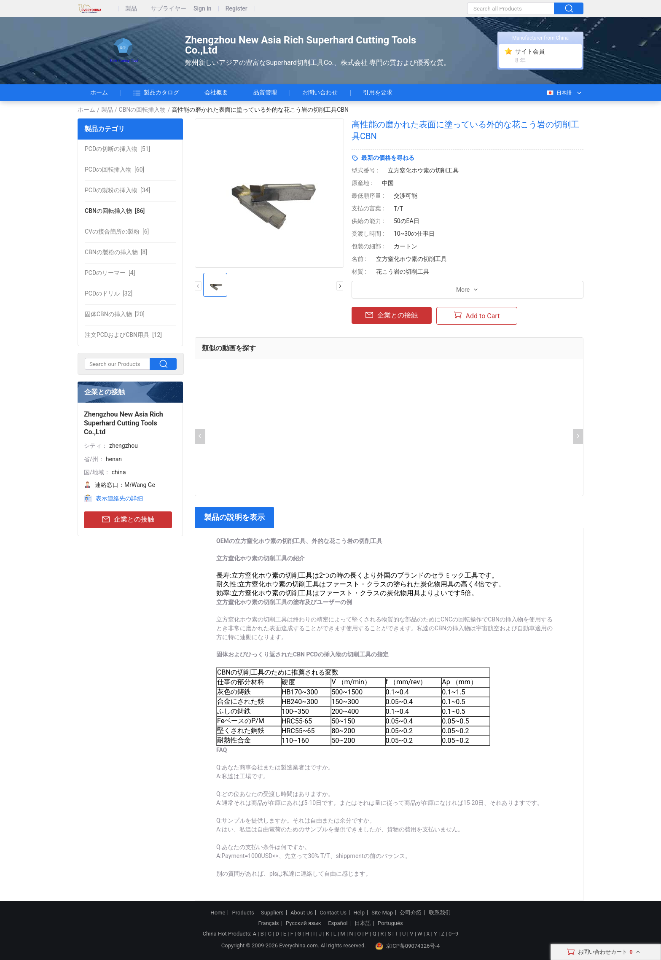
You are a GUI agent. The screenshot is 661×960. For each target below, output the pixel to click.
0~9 (453, 933)
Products (243, 912)
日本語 (559, 93)
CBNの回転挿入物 (142, 109)
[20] (115, 314)
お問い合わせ (320, 92)
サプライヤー (168, 8)
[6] (117, 231)
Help (359, 912)
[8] (116, 252)
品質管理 (265, 92)
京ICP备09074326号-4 (407, 946)
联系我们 (440, 912)
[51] (117, 148)
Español (337, 923)
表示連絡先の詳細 (119, 498)
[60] (114, 169)
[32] (108, 293)
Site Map (382, 912)
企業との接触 (128, 519)
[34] (117, 190)
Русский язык (303, 923)
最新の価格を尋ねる (387, 157)
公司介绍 (411, 912)
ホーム (99, 92)
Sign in (202, 8)
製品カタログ (156, 93)
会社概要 (216, 92)
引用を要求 (377, 92)
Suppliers (272, 912)
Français (268, 923)
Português (390, 923)
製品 (131, 8)
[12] (123, 334)
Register (236, 8)
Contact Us (333, 912)
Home (217, 912)
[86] (115, 210)
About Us (301, 912)
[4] (110, 272)
